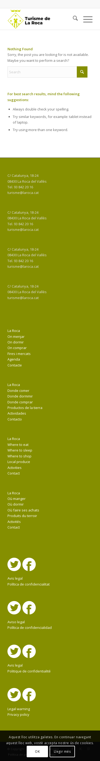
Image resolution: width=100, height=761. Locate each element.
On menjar (16, 336)
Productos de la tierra (24, 407)
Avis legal (15, 578)
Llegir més (62, 751)
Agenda (13, 359)
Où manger (16, 498)
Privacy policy (18, 714)
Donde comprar (20, 402)
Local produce (18, 461)
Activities (14, 467)
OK (37, 751)
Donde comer (18, 390)
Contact (13, 473)
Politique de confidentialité (29, 671)
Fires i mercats (19, 353)
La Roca (13, 330)
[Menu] (85, 19)
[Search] (72, 19)
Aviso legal (16, 621)
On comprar (17, 347)
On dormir (15, 342)
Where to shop (19, 456)
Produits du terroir (22, 515)
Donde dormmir (20, 396)
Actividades (16, 413)
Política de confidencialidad (29, 627)
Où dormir (15, 504)
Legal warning (18, 708)
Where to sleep (19, 450)
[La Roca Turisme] (41, 19)
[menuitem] (72, 19)
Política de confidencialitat (28, 584)
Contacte (14, 365)
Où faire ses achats (23, 510)
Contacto (14, 419)
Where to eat (18, 444)
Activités (14, 521)
